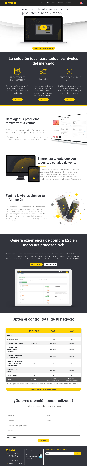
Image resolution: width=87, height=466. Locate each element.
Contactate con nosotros (15, 463)
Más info (17, 99)
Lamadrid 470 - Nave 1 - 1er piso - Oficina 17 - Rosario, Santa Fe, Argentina (15, 456)
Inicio (42, 3)
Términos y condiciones (32, 450)
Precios (60, 3)
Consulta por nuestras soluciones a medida (43, 389)
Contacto (68, 3)
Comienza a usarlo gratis (43, 48)
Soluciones (50, 3)
